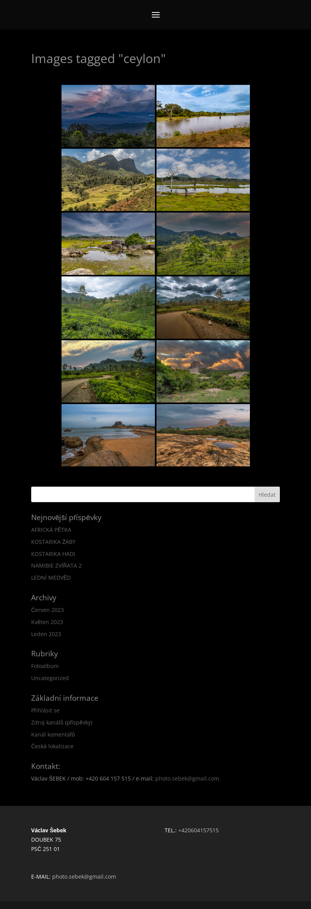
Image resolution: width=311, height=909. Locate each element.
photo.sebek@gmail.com (187, 778)
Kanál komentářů (53, 734)
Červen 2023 (47, 610)
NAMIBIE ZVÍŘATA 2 (56, 565)
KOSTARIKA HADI (53, 553)
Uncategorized (50, 678)
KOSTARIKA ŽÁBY (53, 541)
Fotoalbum (45, 666)
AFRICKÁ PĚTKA (51, 529)
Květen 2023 (47, 622)
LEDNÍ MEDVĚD (51, 577)
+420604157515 (198, 830)
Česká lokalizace (52, 746)
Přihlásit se (45, 710)
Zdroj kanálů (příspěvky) (61, 722)
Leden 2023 (46, 634)
